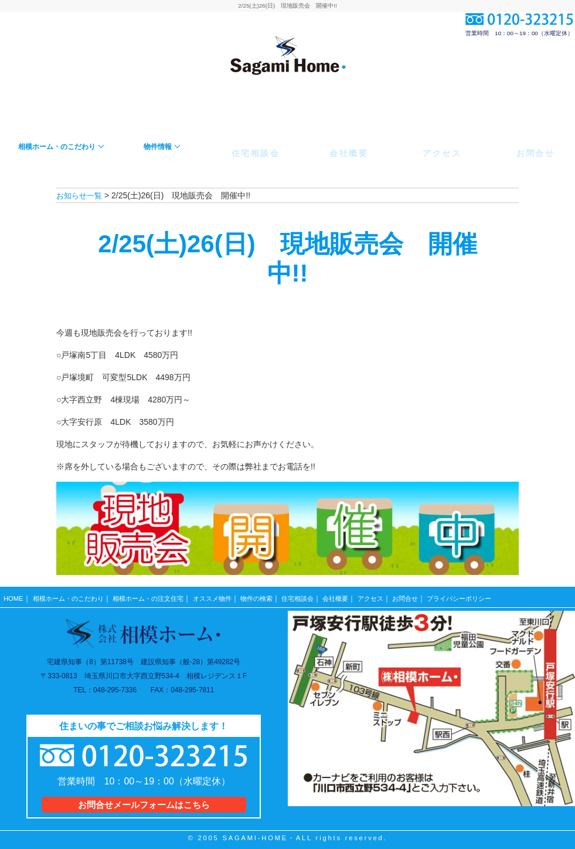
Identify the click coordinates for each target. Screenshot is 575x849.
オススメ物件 (227, 595)
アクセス (396, 595)
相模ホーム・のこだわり (71, 595)
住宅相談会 (318, 595)
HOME (13, 595)
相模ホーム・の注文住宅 (157, 595)
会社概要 (359, 595)
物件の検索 (274, 595)
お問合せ (433, 595)
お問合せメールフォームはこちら (144, 800)
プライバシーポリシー (492, 595)
